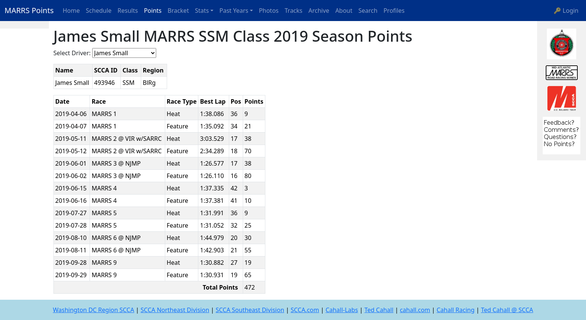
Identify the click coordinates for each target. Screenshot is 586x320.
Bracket (178, 10)
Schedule (98, 10)
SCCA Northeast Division (175, 310)
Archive (319, 10)
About (343, 10)
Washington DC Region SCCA (93, 310)
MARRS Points (29, 10)
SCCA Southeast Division (250, 310)
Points (152, 10)
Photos (269, 10)
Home (71, 10)
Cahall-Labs (342, 310)
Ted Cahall (378, 310)
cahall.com (415, 310)
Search (367, 10)
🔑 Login (566, 10)
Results (127, 10)
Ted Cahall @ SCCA (507, 310)
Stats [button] (202, 10)
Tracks (293, 10)
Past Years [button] (233, 10)
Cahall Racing (456, 310)
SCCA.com (305, 310)
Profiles (394, 10)
